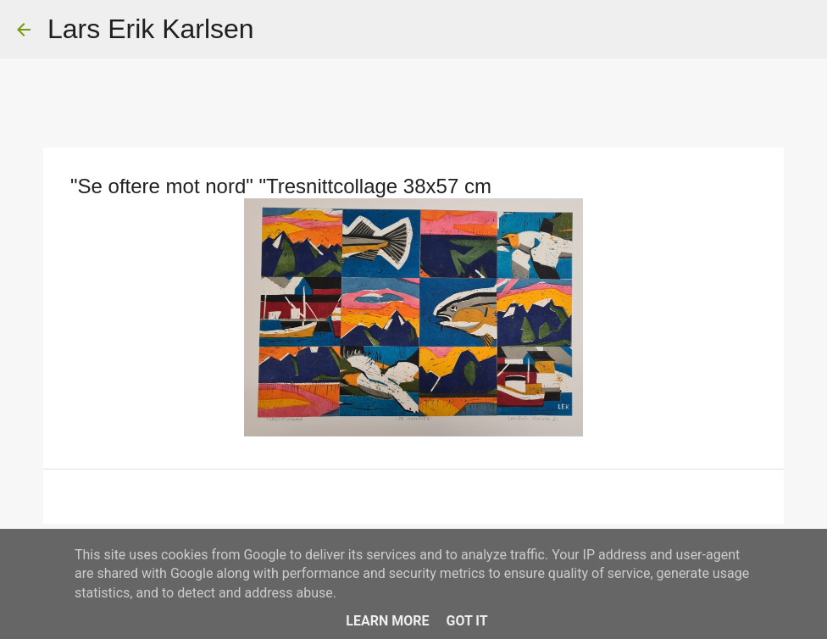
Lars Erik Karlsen (150, 29)
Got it (466, 621)
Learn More (387, 621)
